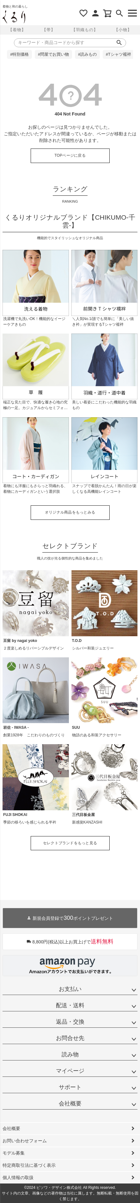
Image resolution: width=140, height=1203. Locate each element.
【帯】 (48, 29)
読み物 (70, 1054)
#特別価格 (19, 54)
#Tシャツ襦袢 (118, 54)
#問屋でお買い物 (53, 54)
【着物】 (17, 29)
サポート (70, 1087)
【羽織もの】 (84, 29)
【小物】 (123, 29)
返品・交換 (70, 1022)
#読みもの (87, 54)
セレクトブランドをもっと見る (70, 843)
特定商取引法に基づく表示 (29, 1165)
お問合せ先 (70, 1038)
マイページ (70, 1071)
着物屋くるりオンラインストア (14, 17)
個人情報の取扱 (18, 1177)
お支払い (70, 989)
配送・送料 (70, 1005)
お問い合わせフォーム (25, 1140)
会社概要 (70, 1103)
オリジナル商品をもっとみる (70, 512)
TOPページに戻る (70, 155)
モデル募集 (14, 1152)
